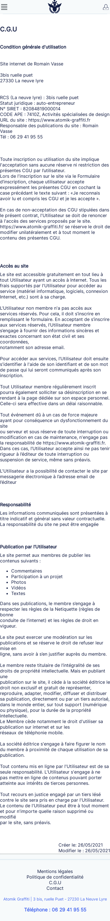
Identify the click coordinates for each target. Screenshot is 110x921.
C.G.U (55, 882)
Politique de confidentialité (55, 877)
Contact (55, 888)
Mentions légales (55, 871)
